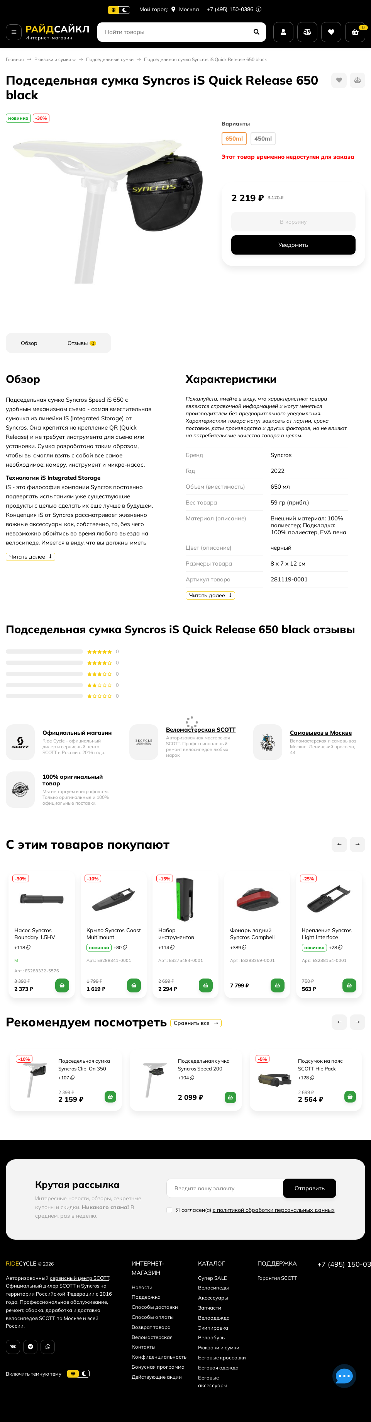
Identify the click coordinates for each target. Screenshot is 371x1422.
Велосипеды (213, 1287)
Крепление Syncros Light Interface (327, 934)
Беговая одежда (218, 1367)
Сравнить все (196, 1022)
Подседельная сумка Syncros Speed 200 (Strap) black (204, 1068)
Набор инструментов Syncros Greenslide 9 (184, 937)
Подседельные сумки (110, 59)
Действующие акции (157, 1377)
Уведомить (293, 244)
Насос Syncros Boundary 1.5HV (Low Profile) (34, 937)
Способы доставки (155, 1307)
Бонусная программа (158, 1367)
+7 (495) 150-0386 (234, 9)
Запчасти (209, 1308)
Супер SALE (212, 1278)
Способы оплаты (153, 1317)
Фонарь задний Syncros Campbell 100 (252, 937)
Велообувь (211, 1337)
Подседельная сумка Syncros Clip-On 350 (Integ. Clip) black (84, 1068)
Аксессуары (213, 1298)
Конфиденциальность (159, 1357)
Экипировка (213, 1328)
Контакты (144, 1347)
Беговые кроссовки (222, 1357)
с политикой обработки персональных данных (274, 1209)
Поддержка (146, 1297)
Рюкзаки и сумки (52, 59)
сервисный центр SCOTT (79, 1278)
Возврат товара (151, 1327)
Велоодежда (214, 1318)
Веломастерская (152, 1337)
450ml (263, 138)
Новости (142, 1287)
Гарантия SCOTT (277, 1278)
